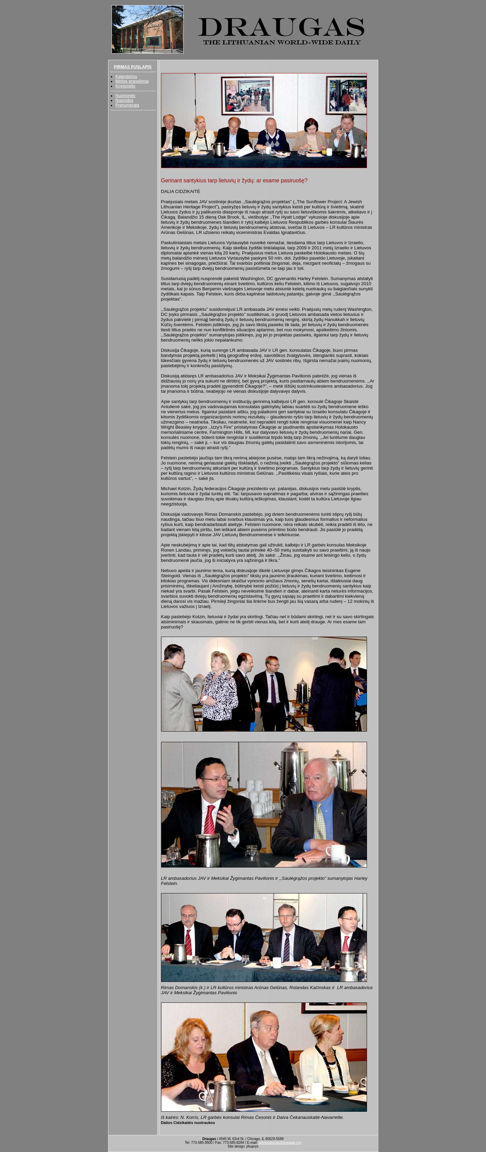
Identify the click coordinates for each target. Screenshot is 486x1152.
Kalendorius (126, 76)
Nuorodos (124, 100)
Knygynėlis (125, 86)
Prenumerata (127, 105)
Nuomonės (125, 95)
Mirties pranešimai (132, 81)
